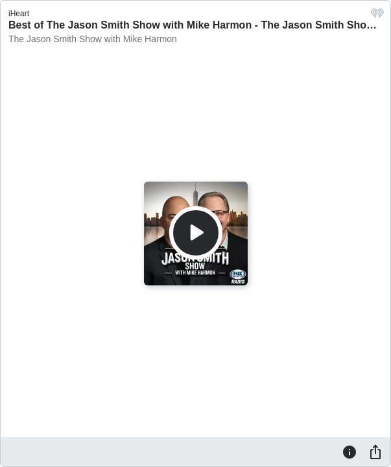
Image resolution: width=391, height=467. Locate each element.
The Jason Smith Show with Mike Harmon (92, 39)
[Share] (375, 451)
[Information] (349, 451)
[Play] (195, 232)
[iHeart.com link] (377, 16)
